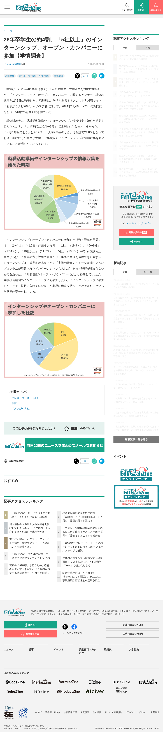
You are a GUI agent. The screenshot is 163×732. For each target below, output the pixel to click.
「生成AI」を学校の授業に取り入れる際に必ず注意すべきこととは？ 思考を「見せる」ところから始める (82, 532)
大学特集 (134, 649)
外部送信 (155, 712)
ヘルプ (38, 712)
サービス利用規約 (113, 712)
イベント (59, 649)
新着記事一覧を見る (136, 439)
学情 (14, 403)
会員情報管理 (70, 712)
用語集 (107, 649)
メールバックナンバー (136, 223)
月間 (148, 47)
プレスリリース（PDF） (25, 398)
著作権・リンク (52, 712)
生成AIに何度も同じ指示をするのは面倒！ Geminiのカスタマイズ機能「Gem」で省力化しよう (82, 561)
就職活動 (58, 76)
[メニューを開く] (7, 7)
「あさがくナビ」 (22, 408)
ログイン (136, 241)
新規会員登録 (135, 232)
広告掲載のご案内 (133, 633)
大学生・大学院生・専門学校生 (34, 76)
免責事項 (84, 712)
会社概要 (97, 712)
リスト (85, 76)
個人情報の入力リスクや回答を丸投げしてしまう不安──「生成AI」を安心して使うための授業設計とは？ (29, 528)
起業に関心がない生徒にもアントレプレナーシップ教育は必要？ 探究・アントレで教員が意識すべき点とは (136, 335)
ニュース (147, 272)
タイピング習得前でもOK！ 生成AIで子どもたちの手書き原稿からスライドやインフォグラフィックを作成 (136, 370)
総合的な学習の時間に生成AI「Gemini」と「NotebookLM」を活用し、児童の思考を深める (82, 517)
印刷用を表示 (14, 461)
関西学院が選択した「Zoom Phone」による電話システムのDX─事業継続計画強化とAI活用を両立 (82, 576)
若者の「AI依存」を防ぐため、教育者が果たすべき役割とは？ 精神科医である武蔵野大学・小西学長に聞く (29, 569)
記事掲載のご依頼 (133, 624)
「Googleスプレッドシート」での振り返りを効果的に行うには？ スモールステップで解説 (82, 546)
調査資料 (9, 76)
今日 (125, 47)
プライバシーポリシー (136, 712)
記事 (125, 272)
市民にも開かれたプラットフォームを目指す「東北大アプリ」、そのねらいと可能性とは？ (29, 543)
